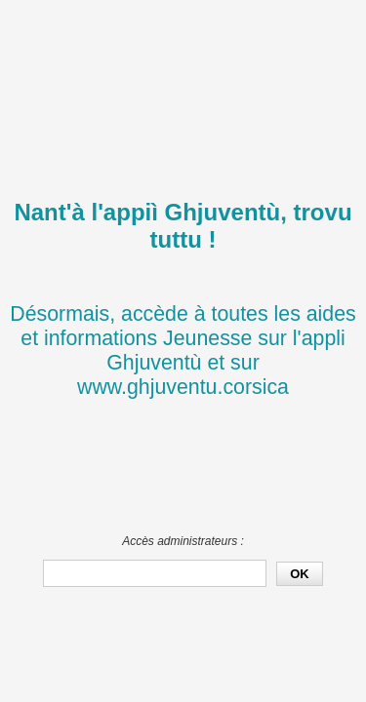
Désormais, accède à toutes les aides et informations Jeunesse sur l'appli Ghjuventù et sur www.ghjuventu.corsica (182, 350)
